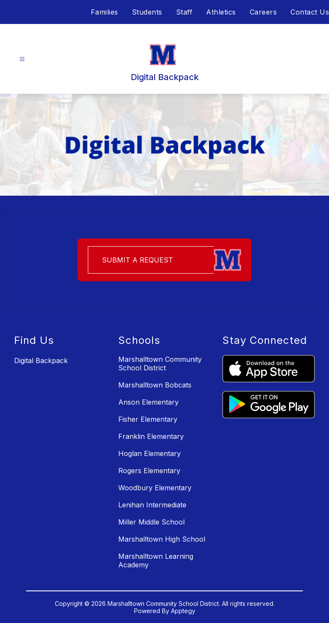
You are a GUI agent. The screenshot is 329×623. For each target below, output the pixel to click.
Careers (263, 12)
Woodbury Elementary (154, 487)
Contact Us (309, 12)
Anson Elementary (148, 402)
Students (147, 12)
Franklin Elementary (151, 436)
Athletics (221, 12)
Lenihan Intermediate (152, 505)
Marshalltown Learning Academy (155, 560)
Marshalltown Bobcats (154, 385)
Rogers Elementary (149, 470)
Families (104, 12)
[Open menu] (22, 59)
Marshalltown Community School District (160, 363)
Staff (184, 12)
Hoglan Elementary (149, 453)
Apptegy (183, 610)
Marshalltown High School (161, 539)
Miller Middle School (151, 522)
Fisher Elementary (147, 419)
